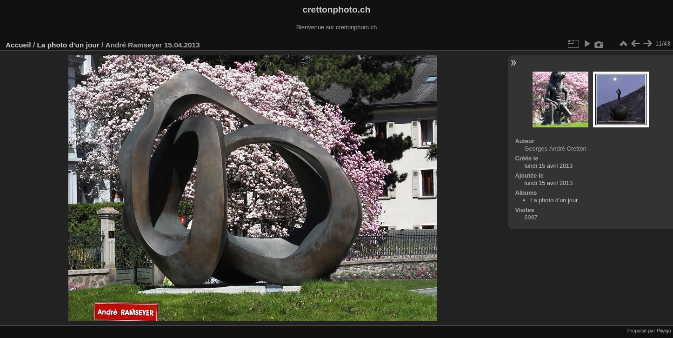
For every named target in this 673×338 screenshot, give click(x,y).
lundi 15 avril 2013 (548, 165)
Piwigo (664, 330)
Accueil (18, 45)
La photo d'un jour (68, 45)
